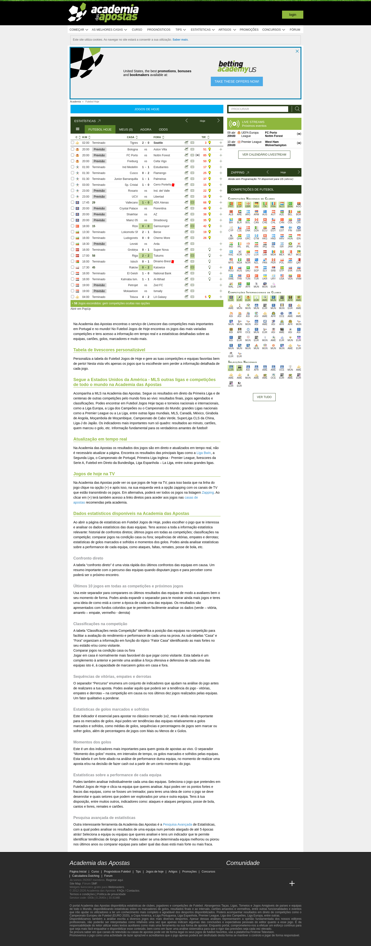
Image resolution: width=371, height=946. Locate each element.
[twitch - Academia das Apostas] (230, 874)
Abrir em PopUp (81, 308)
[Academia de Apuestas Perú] (283, 884)
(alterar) (288, 179)
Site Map (75, 883)
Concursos (274, 30)
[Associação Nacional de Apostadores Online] (114, 942)
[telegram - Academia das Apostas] (274, 874)
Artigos (227, 30)
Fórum (295, 29)
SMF (94, 883)
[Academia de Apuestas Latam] (265, 884)
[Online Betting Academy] (248, 884)
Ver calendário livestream (264, 154)
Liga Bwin (204, 453)
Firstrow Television (262, 932)
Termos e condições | (83, 894)
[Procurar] (296, 109)
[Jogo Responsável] (134, 941)
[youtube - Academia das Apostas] (248, 874)
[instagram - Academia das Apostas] (265, 874)
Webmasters (116, 887)
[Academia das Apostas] (230, 884)
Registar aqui (114, 880)
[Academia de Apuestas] (257, 884)
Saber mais (180, 39)
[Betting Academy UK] (274, 884)
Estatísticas (203, 30)
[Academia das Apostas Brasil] (239, 884)
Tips (181, 30)
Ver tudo (264, 397)
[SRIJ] (151, 942)
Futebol (198, 905)
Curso (137, 29)
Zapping (208, 492)
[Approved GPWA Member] (100, 942)
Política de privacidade (111, 894)
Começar (79, 30)
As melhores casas (109, 30)
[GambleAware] (82, 942)
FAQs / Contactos (128, 890)
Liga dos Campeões (233, 915)
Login (292, 15)
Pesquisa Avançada (177, 824)
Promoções (249, 29)
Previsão (99, 149)
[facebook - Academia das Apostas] (257, 874)
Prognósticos (158, 29)
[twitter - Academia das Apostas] (239, 874)
